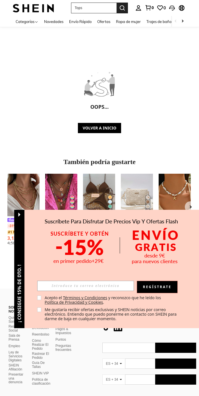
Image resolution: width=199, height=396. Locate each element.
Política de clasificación (41, 375)
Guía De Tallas (38, 358)
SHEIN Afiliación (15, 360)
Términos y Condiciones (85, 297)
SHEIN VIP (40, 366)
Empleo (14, 339)
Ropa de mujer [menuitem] (128, 21)
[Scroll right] (183, 21)
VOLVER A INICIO (99, 128)
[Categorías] (27, 21)
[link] (149, 7)
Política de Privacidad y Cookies (74, 302)
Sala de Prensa (14, 331)
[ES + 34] (113, 357)
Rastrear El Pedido (40, 349)
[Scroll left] (176, 21)
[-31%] (12, 226)
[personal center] (138, 8)
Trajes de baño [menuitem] (158, 21)
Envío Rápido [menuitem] (80, 21)
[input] (85, 286)
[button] (94, 8)
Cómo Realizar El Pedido (40, 338)
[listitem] (61, 209)
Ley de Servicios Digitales (15, 349)
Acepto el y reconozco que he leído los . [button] (103, 300)
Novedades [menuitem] (53, 21)
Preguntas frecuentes (63, 341)
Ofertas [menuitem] (103, 21)
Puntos (60, 333)
